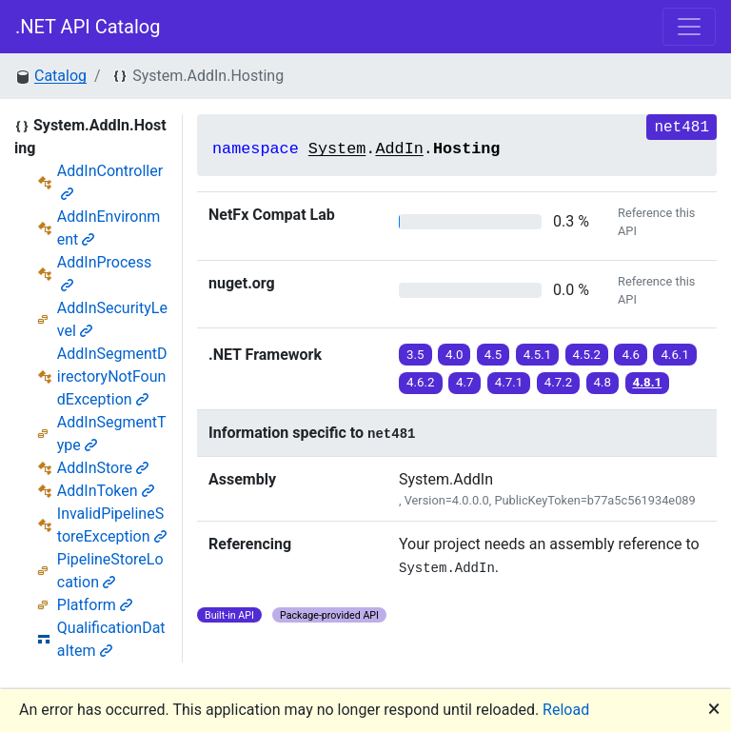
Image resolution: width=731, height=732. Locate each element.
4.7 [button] (465, 382)
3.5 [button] (415, 354)
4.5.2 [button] (587, 354)
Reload (566, 710)
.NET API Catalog (88, 26)
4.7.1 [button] (509, 382)
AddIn (399, 149)
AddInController (110, 181)
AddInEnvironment (109, 228)
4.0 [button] (454, 354)
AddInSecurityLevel (112, 319)
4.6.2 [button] (420, 382)
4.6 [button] (631, 354)
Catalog (60, 76)
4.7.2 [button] (558, 382)
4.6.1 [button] (675, 354)
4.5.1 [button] (538, 354)
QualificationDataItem (111, 639)
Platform (94, 605)
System (337, 149)
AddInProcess (104, 272)
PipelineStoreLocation (110, 570)
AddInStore (102, 468)
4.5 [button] (493, 354)
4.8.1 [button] (647, 382)
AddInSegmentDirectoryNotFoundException (112, 376)
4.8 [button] (603, 382)
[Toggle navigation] (689, 27)
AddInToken (105, 491)
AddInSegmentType (112, 433)
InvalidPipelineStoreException (112, 524)
